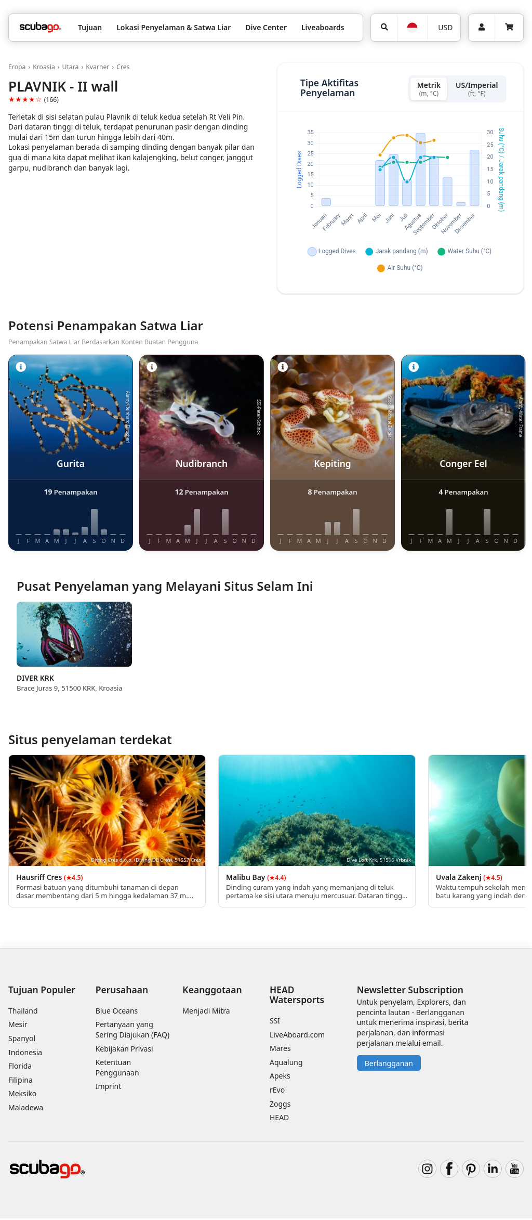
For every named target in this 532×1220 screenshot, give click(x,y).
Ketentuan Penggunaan (117, 1069)
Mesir (18, 1026)
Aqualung (286, 1064)
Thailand (23, 1012)
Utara (70, 66)
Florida (20, 1067)
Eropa (16, 66)
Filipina (20, 1081)
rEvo (277, 1091)
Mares (280, 1050)
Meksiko (22, 1095)
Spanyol (21, 1040)
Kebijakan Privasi (124, 1050)
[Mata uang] (444, 27)
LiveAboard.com (297, 1036)
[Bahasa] (412, 28)
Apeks (280, 1077)
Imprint (109, 1088)
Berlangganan (389, 1065)
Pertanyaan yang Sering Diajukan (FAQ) (132, 1031)
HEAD (279, 1119)
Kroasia (44, 66)
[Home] (40, 27)
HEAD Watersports (297, 995)
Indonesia (25, 1053)
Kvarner (97, 66)
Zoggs (280, 1105)
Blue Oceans (117, 1012)
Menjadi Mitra (206, 1012)
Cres (122, 66)
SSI (275, 1022)
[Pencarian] (384, 27)
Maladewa (25, 1109)
